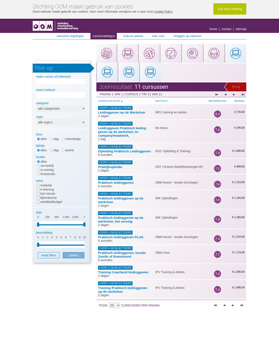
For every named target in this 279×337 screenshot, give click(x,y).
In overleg (47, 170)
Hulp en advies (133, 36)
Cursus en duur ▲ (110, 101)
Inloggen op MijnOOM (187, 36)
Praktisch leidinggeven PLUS (120, 237)
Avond (69, 150)
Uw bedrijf (47, 165)
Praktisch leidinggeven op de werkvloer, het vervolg (120, 219)
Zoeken (73, 255)
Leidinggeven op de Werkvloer (121, 112)
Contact (226, 29)
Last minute (47, 193)
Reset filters (48, 255)
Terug (236, 87)
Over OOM (158, 36)
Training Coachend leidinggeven (123, 272)
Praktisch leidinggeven (116, 182)
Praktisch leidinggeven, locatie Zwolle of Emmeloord (122, 254)
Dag (56, 139)
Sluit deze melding (230, 9)
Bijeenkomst (48, 197)
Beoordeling (217, 101)
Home (213, 29)
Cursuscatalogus (104, 36)
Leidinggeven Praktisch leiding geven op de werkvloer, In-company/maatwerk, (122, 131)
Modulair (46, 185)
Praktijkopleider (110, 167)
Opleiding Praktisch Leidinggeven (124, 151)
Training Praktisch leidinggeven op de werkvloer (122, 289)
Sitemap (241, 29)
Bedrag (240, 101)
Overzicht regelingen (70, 36)
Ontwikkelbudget (51, 202)
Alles (44, 139)
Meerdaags (73, 139)
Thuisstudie (48, 174)
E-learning (47, 189)
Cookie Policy (163, 11)
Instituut (161, 101)
